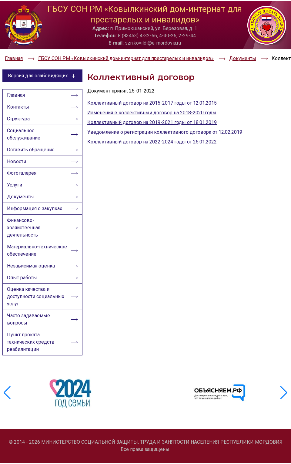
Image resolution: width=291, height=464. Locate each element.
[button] (284, 396)
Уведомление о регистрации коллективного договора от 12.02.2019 (164, 127)
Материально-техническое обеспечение (37, 253)
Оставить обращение (31, 148)
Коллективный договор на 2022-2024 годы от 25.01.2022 (152, 137)
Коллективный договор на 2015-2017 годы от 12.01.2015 (152, 98)
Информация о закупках (35, 210)
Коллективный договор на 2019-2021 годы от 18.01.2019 (152, 118)
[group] (71, 396)
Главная (16, 91)
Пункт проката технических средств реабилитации (31, 348)
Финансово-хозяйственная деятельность (24, 230)
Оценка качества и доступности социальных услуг (36, 301)
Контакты (19, 103)
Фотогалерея (22, 173)
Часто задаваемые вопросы (29, 324)
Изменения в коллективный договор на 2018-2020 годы (151, 108)
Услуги (15, 185)
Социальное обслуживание (24, 132)
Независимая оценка (31, 269)
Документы (21, 198)
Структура (19, 116)
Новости (17, 160)
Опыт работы (23, 282)
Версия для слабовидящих (42, 71)
